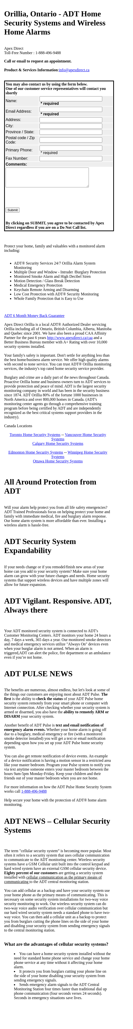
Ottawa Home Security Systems (58, 465)
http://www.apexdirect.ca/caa (69, 341)
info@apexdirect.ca (74, 70)
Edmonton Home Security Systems (35, 456)
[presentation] (43, 201)
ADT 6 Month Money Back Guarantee (34, 319)
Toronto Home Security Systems (35, 438)
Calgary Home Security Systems (57, 447)
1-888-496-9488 (34, 795)
